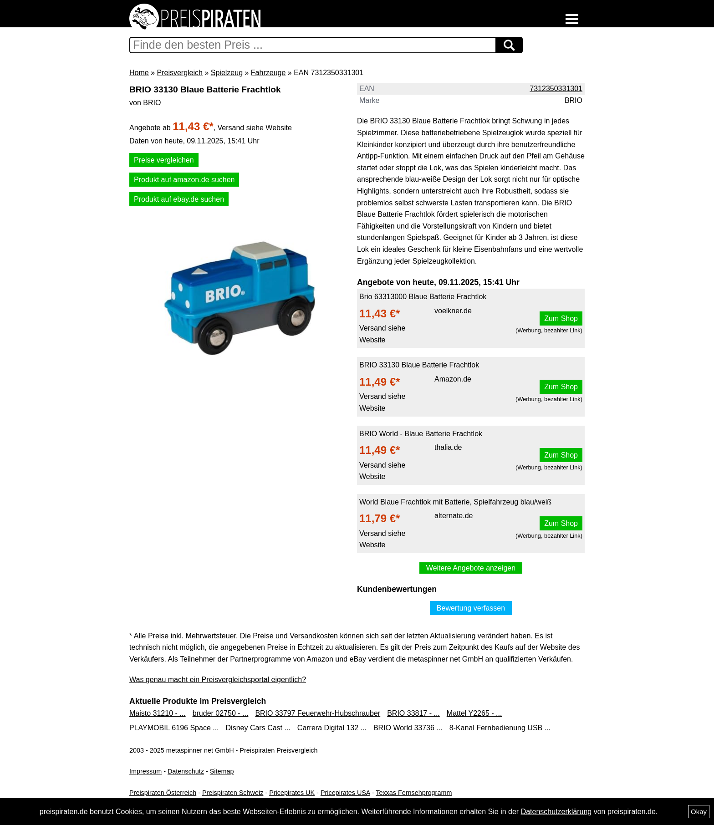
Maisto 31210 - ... (157, 713)
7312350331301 (556, 88)
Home (139, 72)
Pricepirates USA (345, 792)
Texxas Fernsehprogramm (414, 792)
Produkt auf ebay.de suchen (179, 199)
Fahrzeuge (268, 72)
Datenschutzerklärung (556, 811)
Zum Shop (561, 318)
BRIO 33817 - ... (413, 713)
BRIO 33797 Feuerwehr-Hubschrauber (317, 713)
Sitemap (222, 771)
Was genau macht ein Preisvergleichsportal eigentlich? (217, 679)
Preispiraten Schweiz (232, 792)
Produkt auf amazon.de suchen (184, 179)
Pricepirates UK (292, 792)
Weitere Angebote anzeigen (470, 568)
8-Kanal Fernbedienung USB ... (500, 728)
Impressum (145, 771)
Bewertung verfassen (471, 608)
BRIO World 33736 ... (408, 728)
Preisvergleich (179, 72)
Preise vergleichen (164, 160)
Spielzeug (227, 72)
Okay (699, 811)
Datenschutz (186, 771)
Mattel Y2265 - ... (474, 713)
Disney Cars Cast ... (258, 728)
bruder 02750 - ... (221, 713)
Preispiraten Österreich (162, 792)
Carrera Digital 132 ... (332, 728)
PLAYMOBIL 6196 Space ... (174, 728)
